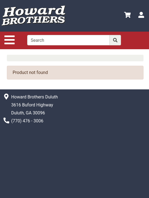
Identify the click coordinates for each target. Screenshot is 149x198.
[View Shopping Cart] (127, 15)
